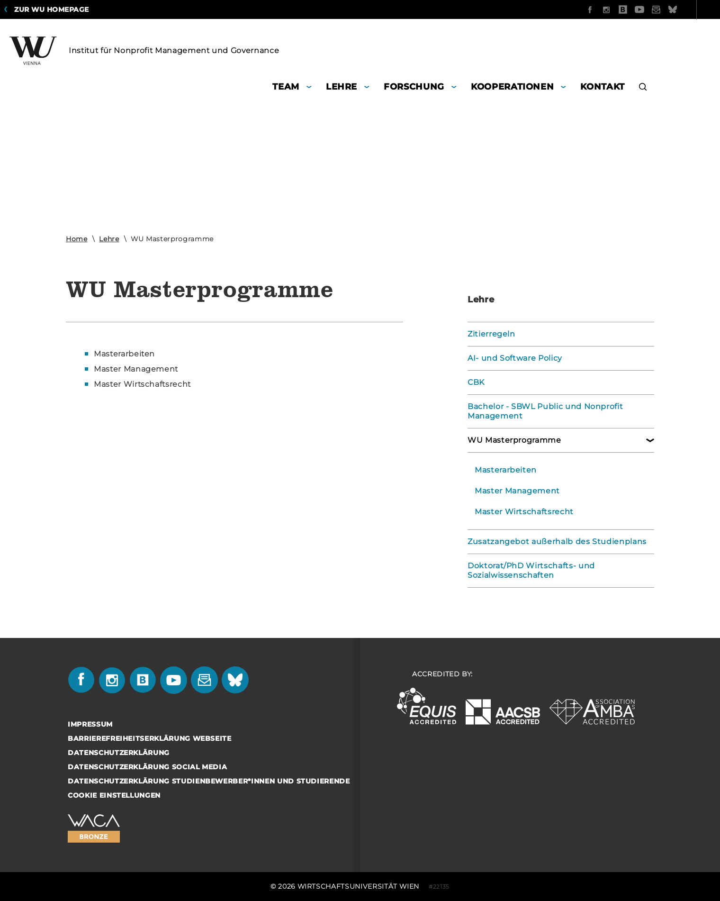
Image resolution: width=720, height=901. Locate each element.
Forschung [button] (414, 87)
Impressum (90, 724)
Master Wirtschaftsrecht (524, 511)
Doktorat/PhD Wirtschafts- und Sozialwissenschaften (531, 570)
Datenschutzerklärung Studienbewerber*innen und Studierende (209, 781)
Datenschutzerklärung (119, 752)
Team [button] (285, 87)
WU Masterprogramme (514, 440)
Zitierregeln (491, 333)
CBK (476, 382)
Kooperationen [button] (512, 87)
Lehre (109, 239)
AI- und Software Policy (515, 358)
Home (77, 239)
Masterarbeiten (506, 469)
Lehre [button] (341, 87)
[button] (643, 88)
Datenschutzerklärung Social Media (147, 767)
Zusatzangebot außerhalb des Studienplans (557, 541)
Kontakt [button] (602, 87)
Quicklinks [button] (683, 9)
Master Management (517, 490)
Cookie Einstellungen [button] (114, 795)
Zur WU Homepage (51, 9)
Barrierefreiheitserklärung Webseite (150, 738)
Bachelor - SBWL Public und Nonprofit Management (545, 411)
